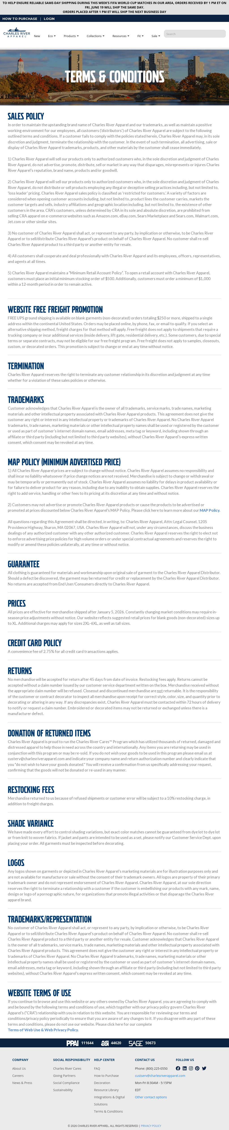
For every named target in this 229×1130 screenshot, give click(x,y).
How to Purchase (106, 1075)
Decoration (102, 1083)
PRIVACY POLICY (151, 1126)
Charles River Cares (67, 1068)
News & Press (22, 1083)
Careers (17, 1075)
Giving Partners (64, 1075)
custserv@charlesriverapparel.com (160, 1075)
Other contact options (151, 1097)
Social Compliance (66, 1083)
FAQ (97, 1068)
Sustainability (63, 1090)
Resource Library (106, 1090)
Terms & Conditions (108, 1111)
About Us (19, 1068)
